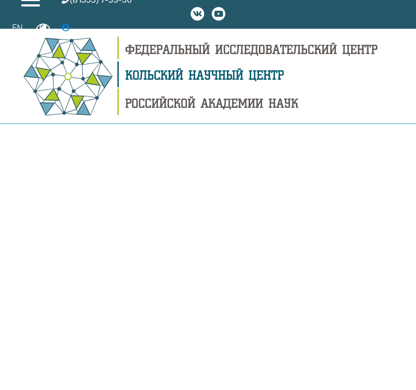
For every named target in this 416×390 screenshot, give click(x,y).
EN (17, 28)
